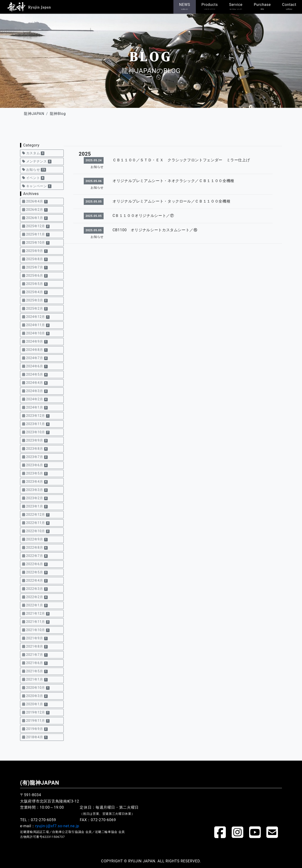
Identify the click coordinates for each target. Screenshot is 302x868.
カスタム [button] (33, 153)
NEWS (184, 6)
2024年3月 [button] (35, 391)
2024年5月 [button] (35, 375)
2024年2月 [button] (35, 399)
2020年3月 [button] (35, 696)
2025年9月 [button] (35, 251)
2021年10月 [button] (36, 630)
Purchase (262, 6)
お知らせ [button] (34, 170)
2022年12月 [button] (36, 515)
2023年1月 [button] (35, 506)
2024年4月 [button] (35, 383)
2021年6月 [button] (35, 663)
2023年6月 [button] (35, 465)
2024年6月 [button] (35, 366)
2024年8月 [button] (35, 350)
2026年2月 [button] (35, 210)
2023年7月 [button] (35, 457)
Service (236, 6)
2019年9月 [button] (35, 729)
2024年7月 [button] (35, 358)
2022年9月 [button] (35, 539)
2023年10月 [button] (36, 432)
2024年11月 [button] (36, 325)
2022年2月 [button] (35, 597)
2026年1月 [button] (35, 218)
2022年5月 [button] (35, 572)
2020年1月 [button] (35, 704)
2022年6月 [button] (35, 564)
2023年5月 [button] (35, 473)
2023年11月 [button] (36, 424)
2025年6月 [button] (35, 276)
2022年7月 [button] (35, 556)
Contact (289, 6)
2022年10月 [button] (36, 531)
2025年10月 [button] (36, 243)
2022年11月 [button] (36, 523)
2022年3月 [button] (35, 589)
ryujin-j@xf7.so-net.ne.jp (57, 826)
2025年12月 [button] (36, 226)
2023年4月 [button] (35, 482)
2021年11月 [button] (36, 622)
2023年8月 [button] (35, 449)
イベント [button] (33, 178)
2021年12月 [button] (36, 614)
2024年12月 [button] (36, 317)
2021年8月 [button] (35, 647)
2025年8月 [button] (35, 259)
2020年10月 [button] (36, 688)
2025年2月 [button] (35, 309)
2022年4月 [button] (35, 581)
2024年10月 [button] (36, 333)
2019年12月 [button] (36, 712)
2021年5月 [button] (35, 671)
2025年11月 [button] (36, 234)
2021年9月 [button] (35, 638)
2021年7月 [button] (35, 655)
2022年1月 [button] (35, 605)
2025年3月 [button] (35, 300)
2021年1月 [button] (35, 679)
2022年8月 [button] (35, 548)
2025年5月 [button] (35, 284)
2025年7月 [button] (35, 267)
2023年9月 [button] (35, 440)
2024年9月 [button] (35, 342)
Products (209, 6)
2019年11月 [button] (36, 721)
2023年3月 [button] (35, 490)
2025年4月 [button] (35, 292)
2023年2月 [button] (35, 498)
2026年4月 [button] (35, 201)
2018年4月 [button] (35, 737)
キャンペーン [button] (36, 186)
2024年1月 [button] (35, 408)
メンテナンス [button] (36, 161)
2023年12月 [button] (36, 416)
